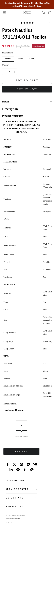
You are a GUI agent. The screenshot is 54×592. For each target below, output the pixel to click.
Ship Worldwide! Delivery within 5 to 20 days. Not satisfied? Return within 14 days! (27, 4)
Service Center (17, 489)
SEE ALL (21, 451)
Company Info (16, 480)
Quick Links (14, 498)
